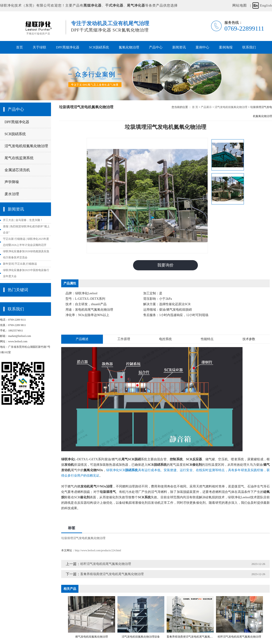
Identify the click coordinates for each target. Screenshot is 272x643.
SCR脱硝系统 (99, 47)
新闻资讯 (179, 47)
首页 (19, 47)
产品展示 (206, 107)
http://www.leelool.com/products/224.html (98, 550)
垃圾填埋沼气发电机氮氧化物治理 (83, 538)
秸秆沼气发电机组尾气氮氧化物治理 (105, 564)
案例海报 (226, 47)
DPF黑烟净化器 (67, 47)
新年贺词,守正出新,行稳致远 (20, 263)
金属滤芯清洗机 (17, 170)
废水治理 (12, 194)
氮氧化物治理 (129, 47)
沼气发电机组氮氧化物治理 (26, 146)
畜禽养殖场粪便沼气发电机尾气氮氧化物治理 (112, 574)
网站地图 (239, 5)
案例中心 (202, 47)
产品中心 (156, 47)
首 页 (195, 107)
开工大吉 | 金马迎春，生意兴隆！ (23, 220)
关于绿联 (39, 47)
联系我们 (249, 47)
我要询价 (165, 265)
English (266, 5)
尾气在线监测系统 (19, 158)
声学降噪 (12, 182)
